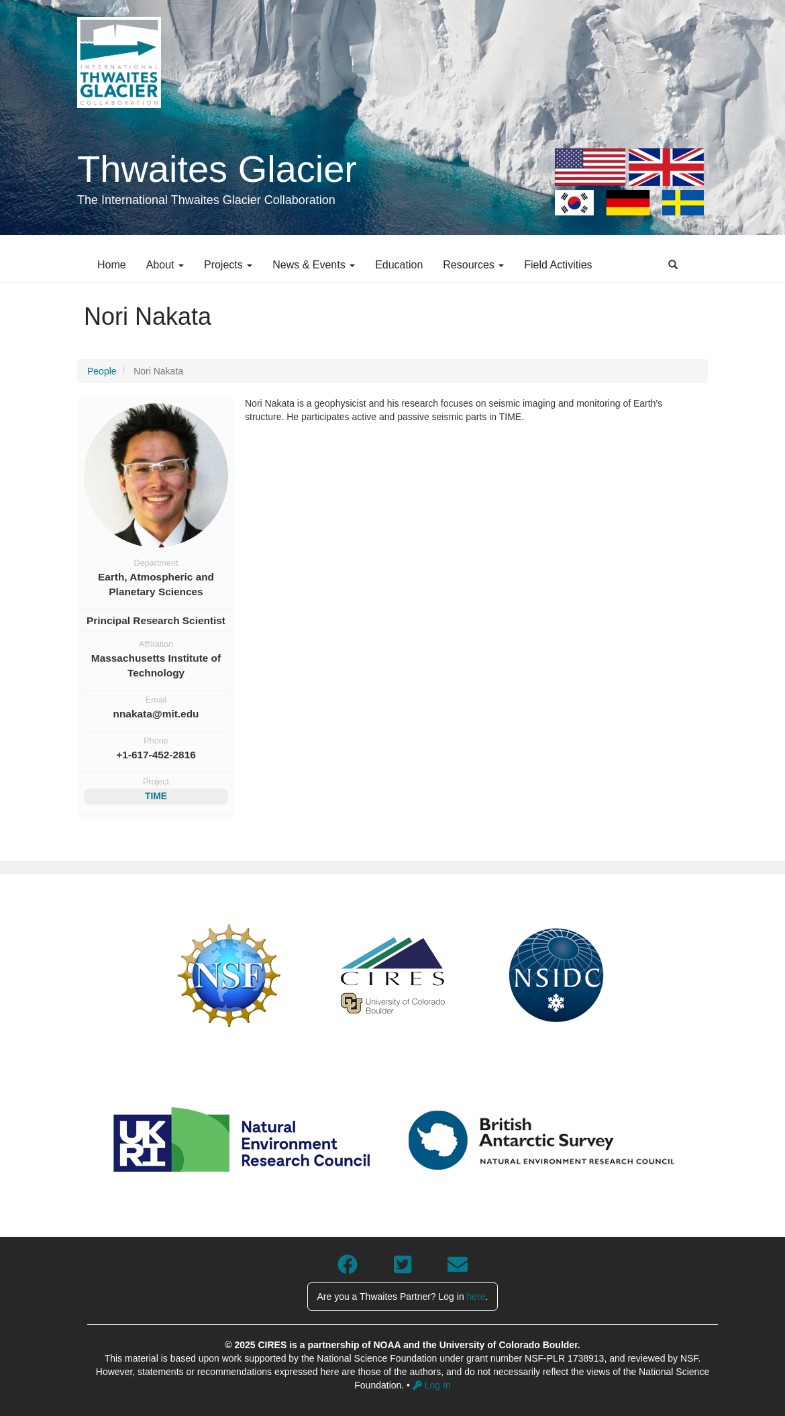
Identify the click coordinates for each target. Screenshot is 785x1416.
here (476, 1296)
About (165, 264)
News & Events (313, 264)
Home (111, 264)
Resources (473, 264)
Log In (432, 1385)
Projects (228, 264)
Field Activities (558, 264)
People (102, 371)
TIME (156, 796)
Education (399, 264)
